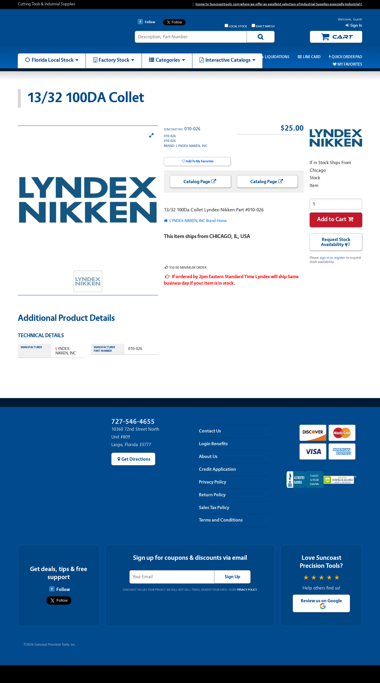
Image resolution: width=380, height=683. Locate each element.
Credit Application (217, 469)
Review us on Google (321, 600)
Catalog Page (196, 181)
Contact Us (210, 431)
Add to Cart (331, 219)
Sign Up (232, 576)
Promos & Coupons (233, 57)
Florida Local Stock (53, 60)
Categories (168, 60)
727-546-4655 (133, 422)
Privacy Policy (212, 482)
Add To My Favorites (199, 161)
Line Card (312, 57)
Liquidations (277, 57)
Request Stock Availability (335, 242)
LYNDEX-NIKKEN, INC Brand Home (198, 220)
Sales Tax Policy (214, 507)
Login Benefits (213, 443)
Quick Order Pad (347, 57)
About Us (208, 456)
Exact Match (263, 26)
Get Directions (135, 459)
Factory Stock (114, 60)
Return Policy (212, 494)
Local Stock (235, 26)
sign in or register (332, 258)
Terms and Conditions (221, 520)
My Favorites (350, 64)
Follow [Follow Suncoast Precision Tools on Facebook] (59, 589)
